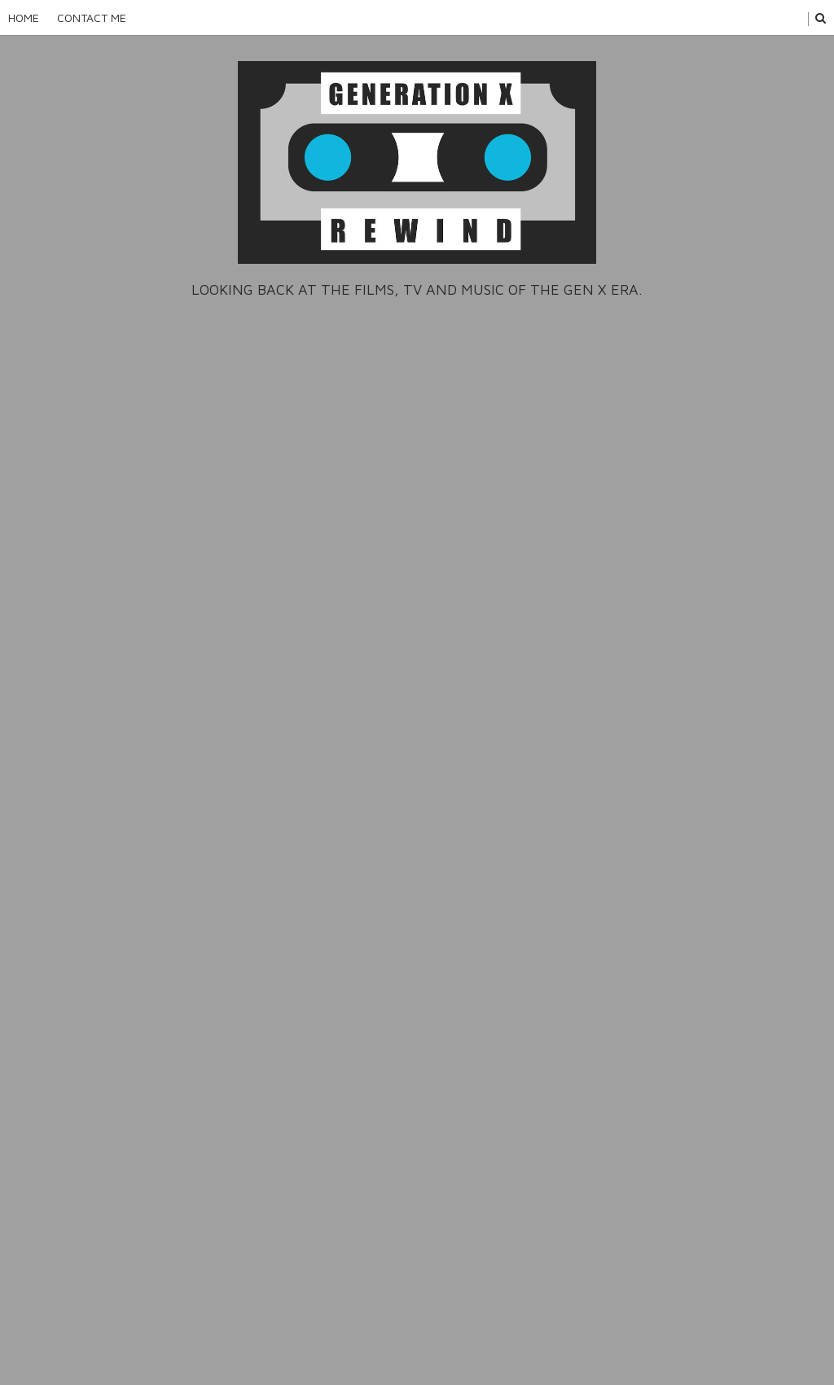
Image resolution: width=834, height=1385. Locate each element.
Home (23, 17)
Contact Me (91, 17)
